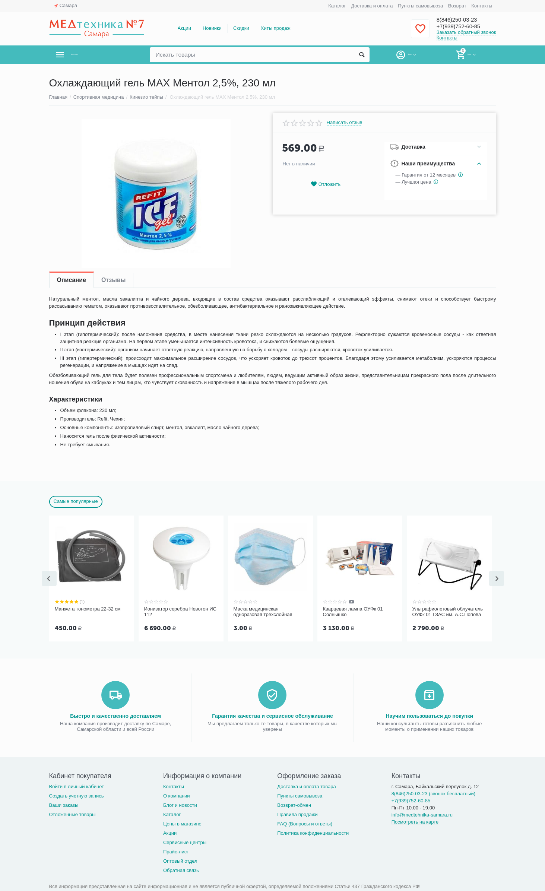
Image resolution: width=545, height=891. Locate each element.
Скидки (241, 28)
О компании (176, 795)
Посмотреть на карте (415, 821)
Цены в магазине (182, 823)
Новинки (212, 28)
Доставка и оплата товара (306, 786)
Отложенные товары (72, 814)
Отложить (325, 184)
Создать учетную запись (76, 795)
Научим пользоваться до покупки (429, 715)
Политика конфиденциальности (313, 832)
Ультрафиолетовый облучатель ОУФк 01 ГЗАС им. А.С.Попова (447, 612)
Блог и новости (180, 804)
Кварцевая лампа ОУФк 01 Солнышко (353, 612)
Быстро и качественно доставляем (115, 715)
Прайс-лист (176, 851)
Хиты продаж (276, 28)
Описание (71, 280)
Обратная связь (181, 869)
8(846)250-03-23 (462, 19)
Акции (184, 28)
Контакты (481, 6)
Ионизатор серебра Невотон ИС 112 (180, 612)
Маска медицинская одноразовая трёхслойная (263, 612)
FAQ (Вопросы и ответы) (304, 823)
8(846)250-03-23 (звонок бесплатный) (433, 793)
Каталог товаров (93, 55)
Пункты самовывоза (420, 6)
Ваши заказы (64, 804)
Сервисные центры (184, 841)
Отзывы (113, 280)
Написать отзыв (344, 122)
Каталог (337, 6)
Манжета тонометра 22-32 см (88, 609)
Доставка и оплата (372, 6)
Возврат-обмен (294, 804)
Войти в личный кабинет (76, 786)
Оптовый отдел (180, 860)
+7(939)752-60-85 (464, 27)
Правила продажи (297, 814)
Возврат (457, 6)
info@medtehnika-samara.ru (422, 814)
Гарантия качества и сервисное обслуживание (272, 715)
